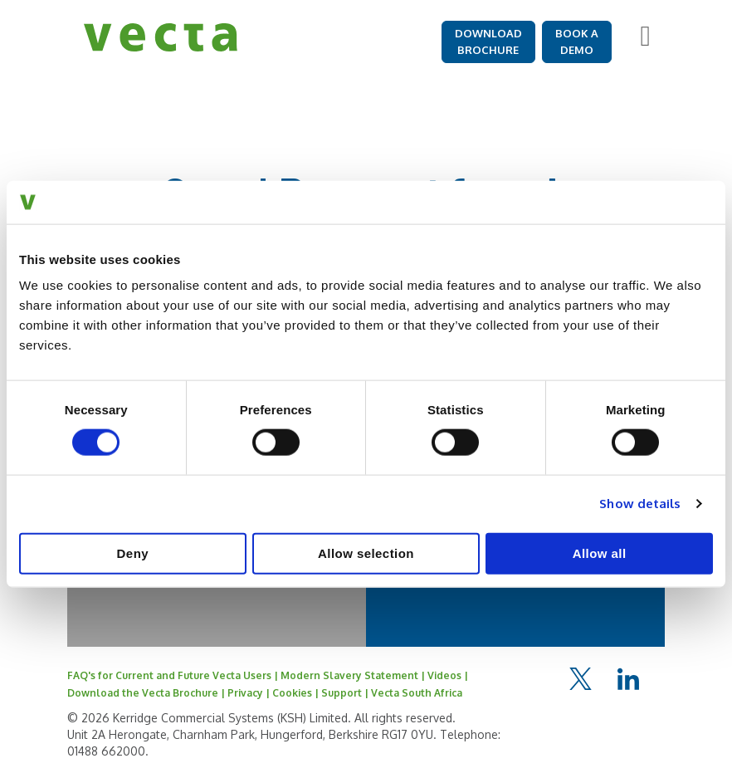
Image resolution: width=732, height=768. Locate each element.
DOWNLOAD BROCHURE (488, 41)
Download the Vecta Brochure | (147, 693)
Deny (133, 552)
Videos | (447, 675)
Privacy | (249, 693)
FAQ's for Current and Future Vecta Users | (174, 675)
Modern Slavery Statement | (354, 675)
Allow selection (366, 552)
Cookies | (296, 693)
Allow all (600, 552)
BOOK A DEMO (576, 41)
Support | (346, 693)
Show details (640, 503)
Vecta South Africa (416, 693)
